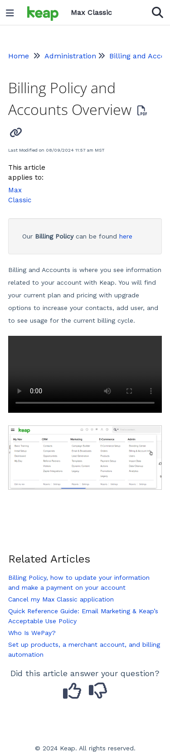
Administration (70, 56)
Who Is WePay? (32, 632)
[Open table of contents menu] (13, 11)
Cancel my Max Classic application (61, 599)
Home (18, 56)
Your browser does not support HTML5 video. (85, 374)
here (125, 236)
